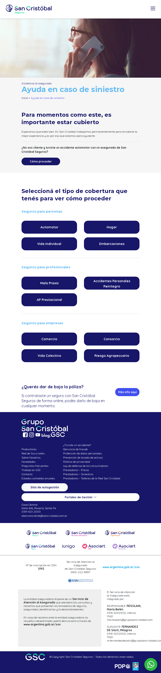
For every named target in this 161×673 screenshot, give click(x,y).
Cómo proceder (41, 161)
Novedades (28, 461)
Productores (29, 449)
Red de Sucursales (33, 453)
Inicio (25, 98)
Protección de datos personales (82, 453)
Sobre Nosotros (31, 457)
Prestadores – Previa (76, 470)
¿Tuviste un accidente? (77, 445)
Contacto (27, 474)
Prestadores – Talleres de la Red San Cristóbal (91, 478)
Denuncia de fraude (75, 449)
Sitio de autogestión (45, 487)
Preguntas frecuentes (35, 466)
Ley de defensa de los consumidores (85, 466)
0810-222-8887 (80, 572)
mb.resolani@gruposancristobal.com (130, 619)
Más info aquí (127, 392)
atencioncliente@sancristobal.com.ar (44, 515)
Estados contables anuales (38, 478)
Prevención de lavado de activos (83, 457)
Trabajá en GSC (31, 470)
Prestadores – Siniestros (78, 474)
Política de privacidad (76, 461)
